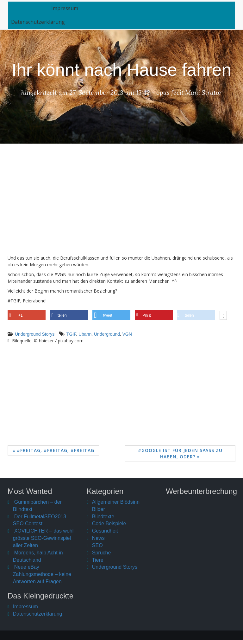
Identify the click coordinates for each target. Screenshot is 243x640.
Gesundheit (105, 530)
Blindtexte (103, 516)
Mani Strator (203, 92)
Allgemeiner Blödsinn (116, 502)
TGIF (71, 334)
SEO (97, 545)
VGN (127, 334)
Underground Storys (34, 334)
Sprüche (101, 552)
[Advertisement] (121, 203)
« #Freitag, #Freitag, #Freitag (53, 450)
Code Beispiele (109, 523)
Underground (107, 334)
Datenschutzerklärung (38, 24)
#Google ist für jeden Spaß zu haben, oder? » (180, 453)
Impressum (75, 10)
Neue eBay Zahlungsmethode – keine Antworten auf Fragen (42, 574)
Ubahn (84, 334)
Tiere (97, 560)
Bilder (98, 509)
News (98, 538)
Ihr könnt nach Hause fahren (121, 70)
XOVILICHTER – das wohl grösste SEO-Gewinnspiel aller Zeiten (43, 538)
